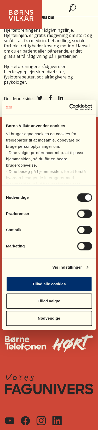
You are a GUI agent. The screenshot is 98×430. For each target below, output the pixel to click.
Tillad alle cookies (49, 284)
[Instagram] (41, 420)
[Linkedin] (57, 420)
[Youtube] (9, 420)
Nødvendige (49, 318)
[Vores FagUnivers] (49, 384)
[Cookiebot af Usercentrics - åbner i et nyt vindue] (70, 107)
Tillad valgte (49, 301)
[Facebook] (25, 420)
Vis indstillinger (67, 267)
